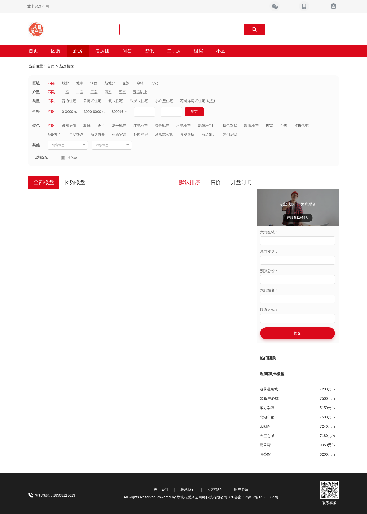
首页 (33, 50)
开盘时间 (241, 182)
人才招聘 (214, 489)
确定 (194, 112)
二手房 (174, 50)
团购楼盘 (75, 182)
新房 (78, 50)
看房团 (102, 50)
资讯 (149, 50)
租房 (198, 50)
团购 (55, 50)
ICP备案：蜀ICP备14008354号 (253, 497)
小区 (220, 50)
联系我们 (187, 489)
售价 (215, 182)
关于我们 (161, 489)
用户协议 (241, 489)
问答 (127, 50)
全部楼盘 (44, 182)
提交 (297, 333)
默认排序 (189, 182)
